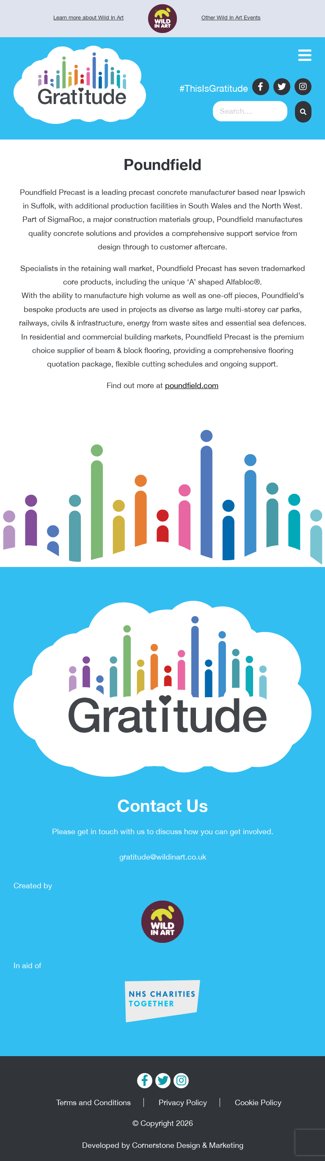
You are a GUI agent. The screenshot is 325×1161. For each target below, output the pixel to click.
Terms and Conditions (93, 1102)
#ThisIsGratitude (213, 88)
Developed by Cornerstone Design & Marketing (162, 1145)
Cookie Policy (258, 1102)
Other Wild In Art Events (231, 17)
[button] (303, 112)
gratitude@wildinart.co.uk (162, 856)
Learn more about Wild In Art (88, 17)
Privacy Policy (183, 1102)
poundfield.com (191, 385)
